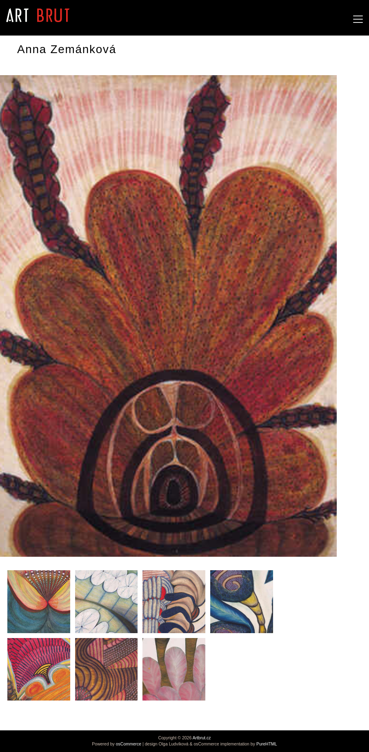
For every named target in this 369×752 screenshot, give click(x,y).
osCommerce (128, 743)
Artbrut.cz (202, 737)
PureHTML (266, 743)
